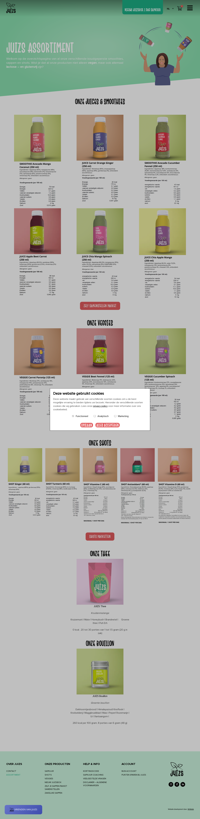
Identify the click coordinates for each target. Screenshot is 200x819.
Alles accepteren (107, 425)
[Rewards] (23, 809)
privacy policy (100, 406)
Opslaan (86, 425)
